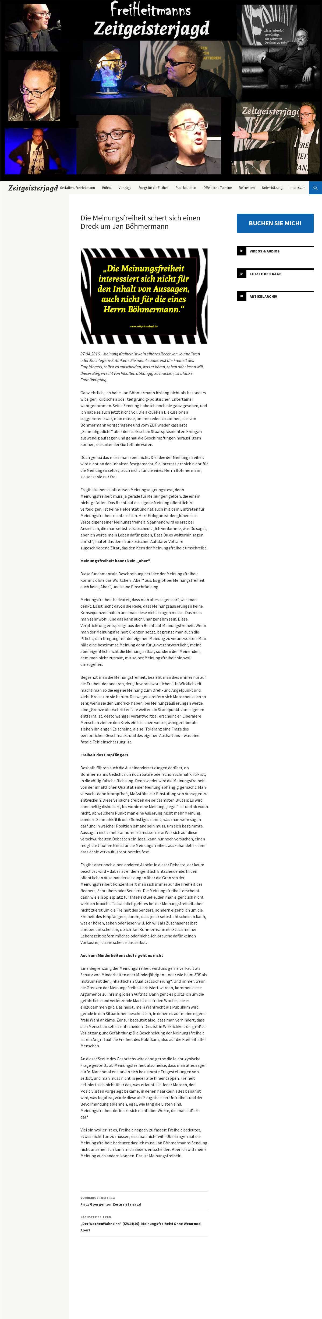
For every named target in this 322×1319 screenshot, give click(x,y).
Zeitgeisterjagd (33, 188)
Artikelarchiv (263, 296)
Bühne (106, 187)
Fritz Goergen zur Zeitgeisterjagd (144, 1201)
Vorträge (125, 187)
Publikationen (186, 187)
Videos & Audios (264, 250)
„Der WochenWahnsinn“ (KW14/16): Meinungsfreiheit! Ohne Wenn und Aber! (144, 1223)
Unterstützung (272, 187)
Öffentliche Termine (217, 187)
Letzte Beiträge (265, 273)
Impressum (298, 187)
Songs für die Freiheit (153, 187)
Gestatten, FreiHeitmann (77, 187)
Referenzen (247, 187)
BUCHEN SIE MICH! (275, 223)
